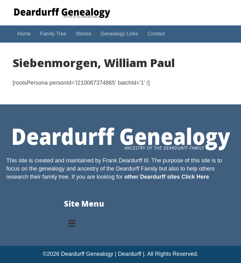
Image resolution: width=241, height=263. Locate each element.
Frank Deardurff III (125, 160)
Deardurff (127, 169)
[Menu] (72, 221)
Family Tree (53, 33)
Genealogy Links (119, 33)
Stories (83, 33)
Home (24, 33)
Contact (156, 33)
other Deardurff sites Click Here (166, 177)
